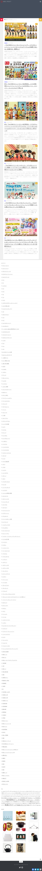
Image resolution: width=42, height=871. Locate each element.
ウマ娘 (3, 415)
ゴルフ (3, 478)
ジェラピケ (4, 490)
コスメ (3, 464)
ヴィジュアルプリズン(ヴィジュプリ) (10, 648)
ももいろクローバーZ (6, 389)
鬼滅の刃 (4, 778)
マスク (3, 611)
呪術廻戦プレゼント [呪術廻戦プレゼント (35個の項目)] (9, 801)
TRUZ (3, 343)
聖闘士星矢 (4, 746)
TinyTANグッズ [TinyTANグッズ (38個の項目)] (23, 791)
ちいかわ (4, 380)
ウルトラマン (5, 418)
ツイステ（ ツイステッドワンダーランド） (11, 536)
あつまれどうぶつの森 (7, 352)
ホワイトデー (5, 605)
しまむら (4, 372)
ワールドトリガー (6, 646)
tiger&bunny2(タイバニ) (7, 337)
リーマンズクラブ (6, 634)
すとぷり (4, 375)
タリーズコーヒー (6, 530)
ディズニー (4, 542)
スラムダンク (5, 516)
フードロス (4, 582)
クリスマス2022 (5, 450)
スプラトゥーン (5, 513)
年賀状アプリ (5, 700)
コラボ (3, 467)
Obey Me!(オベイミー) (6, 323)
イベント (4, 409)
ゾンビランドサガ (6, 525)
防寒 (3, 769)
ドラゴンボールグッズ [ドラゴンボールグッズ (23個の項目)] (7, 794)
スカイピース (5, 496)
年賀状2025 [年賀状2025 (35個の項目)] (24, 801)
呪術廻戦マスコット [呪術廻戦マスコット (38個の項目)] (18, 801)
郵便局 (3, 761)
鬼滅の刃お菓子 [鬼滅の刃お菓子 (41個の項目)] (32, 803)
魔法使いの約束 (5, 781)
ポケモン (4, 608)
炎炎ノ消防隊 (5, 735)
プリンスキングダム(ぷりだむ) (8, 594)
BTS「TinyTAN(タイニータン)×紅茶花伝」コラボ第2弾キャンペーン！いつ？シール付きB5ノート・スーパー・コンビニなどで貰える (20, 86)
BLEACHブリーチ (5, 277)
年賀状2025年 (5, 697)
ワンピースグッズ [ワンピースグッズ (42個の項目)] (35, 796)
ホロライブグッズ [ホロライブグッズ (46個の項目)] (22, 796)
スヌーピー (4, 507)
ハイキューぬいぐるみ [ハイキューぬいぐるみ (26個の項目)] (14, 794)
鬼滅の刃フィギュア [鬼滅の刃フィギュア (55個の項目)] (31, 805)
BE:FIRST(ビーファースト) (7, 274)
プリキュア (4, 591)
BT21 (3, 280)
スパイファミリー (6, 510)
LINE (3, 311)
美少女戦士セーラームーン (8, 743)
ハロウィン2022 (5, 568)
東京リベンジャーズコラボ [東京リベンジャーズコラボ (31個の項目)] (13, 803)
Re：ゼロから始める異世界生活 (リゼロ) (10, 329)
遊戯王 (3, 758)
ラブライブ (4, 628)
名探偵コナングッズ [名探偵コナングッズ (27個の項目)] (17, 798)
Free (3, 297)
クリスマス (4, 444)
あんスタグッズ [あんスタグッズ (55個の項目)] (30, 791)
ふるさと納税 (5, 386)
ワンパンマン (5, 640)
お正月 (3, 366)
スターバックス (5, 499)
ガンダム (4, 429)
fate (3, 294)
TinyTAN (5, 43)
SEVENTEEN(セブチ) (6, 332)
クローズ (4, 455)
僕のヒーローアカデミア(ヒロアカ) (9, 660)
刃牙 (3, 666)
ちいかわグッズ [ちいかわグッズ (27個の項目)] (37, 791)
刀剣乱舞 (4, 663)
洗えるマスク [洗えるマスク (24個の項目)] (20, 803)
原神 (3, 674)
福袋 (3, 738)
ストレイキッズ (5, 501)
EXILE (3, 291)
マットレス (4, 614)
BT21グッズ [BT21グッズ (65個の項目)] (8, 791)
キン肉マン (4, 441)
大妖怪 (3, 686)
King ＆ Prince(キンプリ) (7, 308)
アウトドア (4, 404)
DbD (3, 288)
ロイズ (3, 637)
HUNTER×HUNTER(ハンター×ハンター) (9, 303)
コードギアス (5, 473)
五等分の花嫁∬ (5, 651)
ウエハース (4, 412)
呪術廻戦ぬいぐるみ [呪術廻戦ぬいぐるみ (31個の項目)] (31, 798)
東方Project (4, 726)
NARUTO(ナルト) (5, 314)
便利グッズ (4, 654)
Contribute (4, 285)
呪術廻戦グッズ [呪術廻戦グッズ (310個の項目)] (12, 799)
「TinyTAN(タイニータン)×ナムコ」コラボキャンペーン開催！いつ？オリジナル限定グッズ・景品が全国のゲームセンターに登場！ (20, 167)
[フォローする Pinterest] (22, 867)
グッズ (3, 458)
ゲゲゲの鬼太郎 (5, 461)
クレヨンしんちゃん (6, 453)
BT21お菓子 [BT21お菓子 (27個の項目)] (3, 791)
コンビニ (4, 470)
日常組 (3, 718)
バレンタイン (5, 571)
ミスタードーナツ (6, 620)
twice (3, 346)
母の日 (3, 732)
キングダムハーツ (6, 438)
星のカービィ (5, 720)
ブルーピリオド (5, 585)
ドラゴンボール (5, 556)
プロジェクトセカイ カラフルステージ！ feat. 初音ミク (13, 597)
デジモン (4, 545)
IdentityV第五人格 (5, 306)
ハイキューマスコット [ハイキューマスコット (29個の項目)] (32, 794)
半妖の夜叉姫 (5, 671)
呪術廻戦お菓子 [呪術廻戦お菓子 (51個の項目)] (24, 798)
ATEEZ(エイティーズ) (6, 271)
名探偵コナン (5, 677)
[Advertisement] (21, 9)
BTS (5, 122)
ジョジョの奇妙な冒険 (7, 493)
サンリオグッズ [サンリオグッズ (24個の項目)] (8, 793)
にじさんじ (4, 383)
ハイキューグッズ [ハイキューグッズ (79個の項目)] (23, 794)
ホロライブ (4, 602)
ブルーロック (5, 588)
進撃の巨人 (4, 755)
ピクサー (4, 576)
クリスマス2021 (5, 447)
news (3, 317)
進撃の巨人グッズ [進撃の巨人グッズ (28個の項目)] (26, 803)
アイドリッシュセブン (7, 398)
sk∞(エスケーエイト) (6, 334)
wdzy (3, 349)
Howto (3, 300)
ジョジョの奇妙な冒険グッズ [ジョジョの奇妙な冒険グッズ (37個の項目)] (17, 793)
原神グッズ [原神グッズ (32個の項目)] (11, 798)
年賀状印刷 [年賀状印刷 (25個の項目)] (28, 801)
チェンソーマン (5, 533)
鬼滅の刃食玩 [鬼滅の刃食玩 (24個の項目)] (39, 805)
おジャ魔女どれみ (6, 360)
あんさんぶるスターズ (7, 355)
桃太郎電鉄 (4, 729)
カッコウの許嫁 (5, 424)
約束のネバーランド (6, 741)
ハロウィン (4, 562)
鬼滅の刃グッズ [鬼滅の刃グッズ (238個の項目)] (11, 805)
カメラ (3, 427)
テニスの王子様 (5, 539)
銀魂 (3, 764)
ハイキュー (4, 559)
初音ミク (4, 669)
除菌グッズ (4, 772)
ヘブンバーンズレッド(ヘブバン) (9, 599)
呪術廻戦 (4, 683)
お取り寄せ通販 (5, 363)
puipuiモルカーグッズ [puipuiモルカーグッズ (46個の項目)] (16, 791)
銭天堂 (3, 766)
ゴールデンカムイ (6, 481)
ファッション (5, 579)
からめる (4, 369)
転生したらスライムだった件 (8, 752)
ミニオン (4, 622)
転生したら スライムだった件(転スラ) (10, 749)
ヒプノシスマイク (6, 573)
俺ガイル (4, 657)
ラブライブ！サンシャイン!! (8, 631)
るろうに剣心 (5, 395)
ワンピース (4, 643)
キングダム (4, 435)
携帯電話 (4, 712)
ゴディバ (4, 476)
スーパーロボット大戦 (7, 519)
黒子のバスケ (5, 784)
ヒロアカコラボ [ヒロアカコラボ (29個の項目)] (14, 796)
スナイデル (4, 504)
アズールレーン (5, 406)
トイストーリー (5, 548)
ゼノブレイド (5, 522)
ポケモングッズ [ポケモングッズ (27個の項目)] (28, 796)
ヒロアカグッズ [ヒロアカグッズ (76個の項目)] (8, 796)
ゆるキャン (4, 392)
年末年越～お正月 (6, 692)
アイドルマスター (6, 401)
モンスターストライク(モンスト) (9, 625)
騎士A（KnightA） (6, 775)
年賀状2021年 (5, 694)
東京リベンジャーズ (6, 723)
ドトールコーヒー (6, 550)
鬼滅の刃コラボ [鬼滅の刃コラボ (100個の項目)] (22, 805)
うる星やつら (5, 357)
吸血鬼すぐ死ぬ (5, 680)
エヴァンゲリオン (6, 421)
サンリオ (4, 484)
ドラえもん (4, 553)
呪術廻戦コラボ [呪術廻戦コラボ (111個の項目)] (24, 800)
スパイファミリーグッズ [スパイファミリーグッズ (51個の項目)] (28, 793)
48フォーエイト (5, 265)
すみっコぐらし (5, 378)
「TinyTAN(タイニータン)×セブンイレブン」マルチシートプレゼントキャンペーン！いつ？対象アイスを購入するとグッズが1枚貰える (20, 205)
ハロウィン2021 (5, 565)
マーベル (4, 617)
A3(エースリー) (5, 268)
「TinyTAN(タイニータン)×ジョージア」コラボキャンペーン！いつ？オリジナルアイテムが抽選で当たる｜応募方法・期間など (20, 47)
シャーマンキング (6, 487)
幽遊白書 (4, 709)
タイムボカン (5, 527)
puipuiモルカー (5, 326)
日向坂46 (4, 715)
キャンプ (4, 432)
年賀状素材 (4, 706)
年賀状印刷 (4, 703)
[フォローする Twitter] (20, 867)
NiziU (3, 320)
